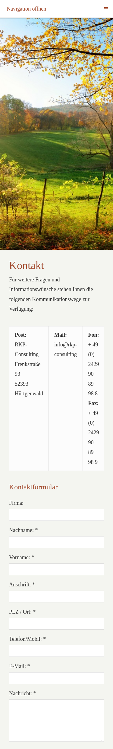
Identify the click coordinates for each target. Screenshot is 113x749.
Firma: (16, 503)
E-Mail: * (19, 666)
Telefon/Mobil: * (27, 639)
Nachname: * (23, 530)
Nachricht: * (22, 693)
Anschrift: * (22, 585)
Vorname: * (21, 557)
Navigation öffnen (26, 9)
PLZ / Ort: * (22, 612)
